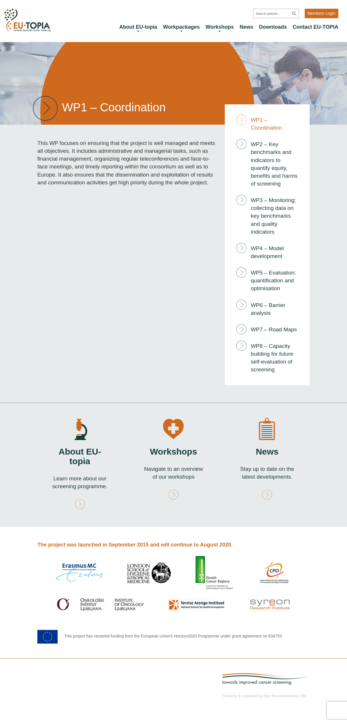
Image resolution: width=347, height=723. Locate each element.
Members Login (322, 13)
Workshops (220, 28)
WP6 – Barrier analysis (268, 309)
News (246, 27)
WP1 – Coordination (266, 124)
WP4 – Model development (267, 252)
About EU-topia (138, 28)
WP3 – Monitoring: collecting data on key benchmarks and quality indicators (273, 216)
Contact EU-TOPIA (315, 27)
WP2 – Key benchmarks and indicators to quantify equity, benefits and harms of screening (274, 164)
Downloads (273, 27)
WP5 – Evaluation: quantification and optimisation (273, 280)
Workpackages (181, 28)
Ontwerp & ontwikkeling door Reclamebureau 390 (264, 695)
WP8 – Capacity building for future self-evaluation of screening (272, 358)
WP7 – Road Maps (274, 329)
